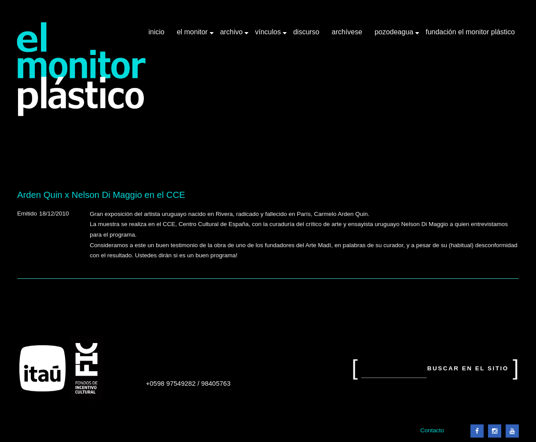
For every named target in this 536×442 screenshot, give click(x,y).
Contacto (432, 430)
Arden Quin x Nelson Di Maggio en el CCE (101, 195)
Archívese (347, 32)
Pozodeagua (394, 35)
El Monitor (193, 35)
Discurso (306, 32)
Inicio (156, 32)
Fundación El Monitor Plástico (470, 32)
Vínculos (269, 35)
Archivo (232, 35)
